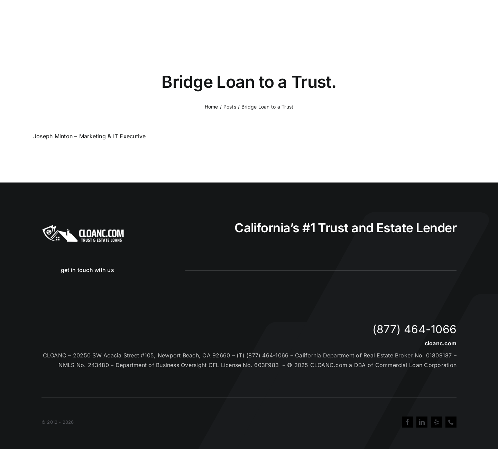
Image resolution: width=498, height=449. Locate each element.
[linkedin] (421, 422)
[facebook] (407, 422)
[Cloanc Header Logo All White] (83, 226)
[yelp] (436, 422)
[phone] (450, 422)
